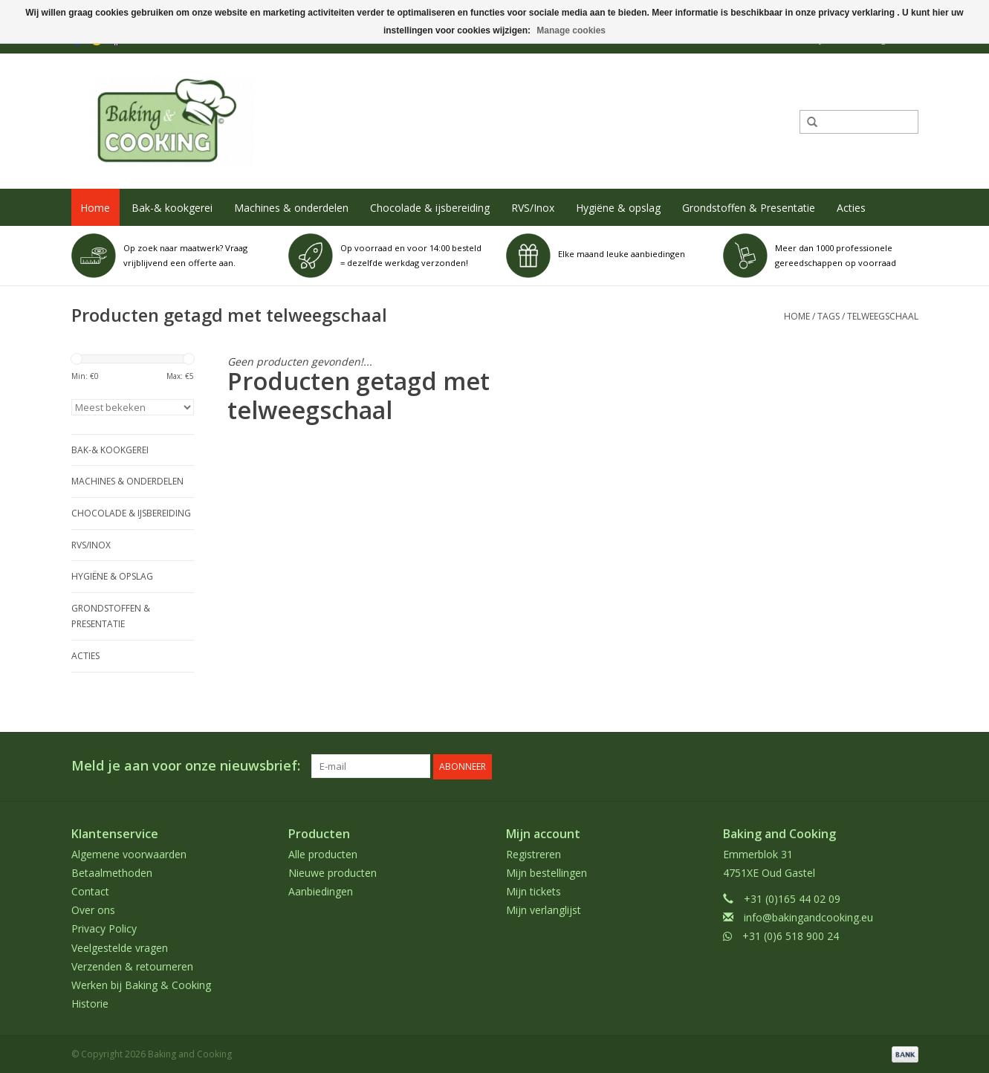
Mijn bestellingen (546, 872)
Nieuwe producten (332, 872)
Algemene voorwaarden (129, 853)
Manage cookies (571, 30)
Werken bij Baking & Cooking (141, 984)
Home (95, 208)
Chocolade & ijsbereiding (430, 208)
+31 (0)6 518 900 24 (790, 935)
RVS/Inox (532, 208)
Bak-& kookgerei (172, 208)
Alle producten (322, 853)
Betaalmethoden (111, 872)
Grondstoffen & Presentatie (748, 208)
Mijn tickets (533, 891)
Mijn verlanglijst (543, 909)
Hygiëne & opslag (618, 208)
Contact (90, 891)
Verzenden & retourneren (132, 966)
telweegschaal (882, 316)
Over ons (93, 909)
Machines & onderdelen (291, 208)
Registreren (533, 853)
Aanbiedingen (320, 891)
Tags (828, 316)
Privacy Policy (104, 928)
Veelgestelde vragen (119, 946)
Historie (89, 1003)
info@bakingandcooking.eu (808, 917)
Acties (851, 208)
